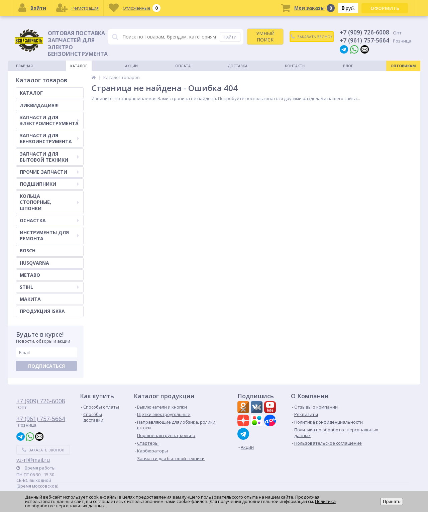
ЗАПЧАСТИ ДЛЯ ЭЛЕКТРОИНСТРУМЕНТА (49, 120)
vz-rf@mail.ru (33, 459)
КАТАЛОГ (31, 93)
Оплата (183, 65)
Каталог (78, 65)
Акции (131, 65)
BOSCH (27, 250)
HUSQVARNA (34, 263)
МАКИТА (30, 299)
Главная (24, 65)
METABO (30, 275)
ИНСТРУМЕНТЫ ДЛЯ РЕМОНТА (49, 235)
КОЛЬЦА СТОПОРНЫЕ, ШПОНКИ (49, 202)
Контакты (295, 65)
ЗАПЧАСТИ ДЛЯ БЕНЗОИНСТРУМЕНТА (49, 138)
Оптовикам (403, 65)
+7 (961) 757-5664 (364, 40)
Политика (325, 501)
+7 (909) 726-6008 (364, 32)
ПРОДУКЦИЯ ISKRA (42, 311)
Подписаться (46, 366)
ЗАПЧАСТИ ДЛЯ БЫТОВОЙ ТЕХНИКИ (49, 157)
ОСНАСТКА (49, 220)
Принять (391, 501)
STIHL (49, 287)
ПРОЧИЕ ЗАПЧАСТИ (49, 172)
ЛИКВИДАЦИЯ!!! (39, 105)
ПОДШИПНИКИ (49, 184)
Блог (348, 65)
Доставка (237, 65)
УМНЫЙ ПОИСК (265, 36)
